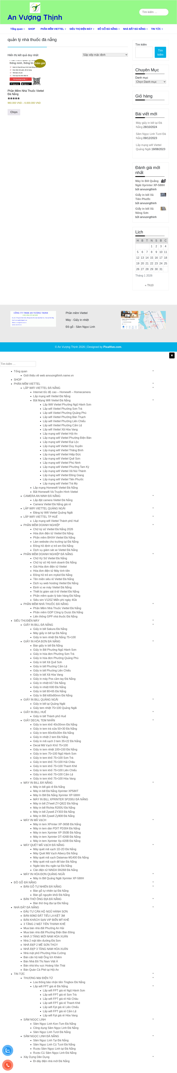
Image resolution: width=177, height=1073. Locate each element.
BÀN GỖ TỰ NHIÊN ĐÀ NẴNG (43, 886)
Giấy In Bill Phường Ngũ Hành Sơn (54, 649)
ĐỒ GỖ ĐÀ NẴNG (108, 29)
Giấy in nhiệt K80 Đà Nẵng (49, 687)
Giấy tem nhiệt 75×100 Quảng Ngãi (55, 707)
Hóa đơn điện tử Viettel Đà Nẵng (53, 533)
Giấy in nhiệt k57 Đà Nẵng (49, 683)
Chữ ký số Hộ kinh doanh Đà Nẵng (55, 562)
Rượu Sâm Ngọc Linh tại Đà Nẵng (54, 1048)
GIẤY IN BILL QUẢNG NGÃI (41, 699)
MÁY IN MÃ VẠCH (35, 820)
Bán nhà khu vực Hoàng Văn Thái (44, 965)
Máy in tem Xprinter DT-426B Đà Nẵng (57, 836)
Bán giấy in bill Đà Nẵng (48, 645)
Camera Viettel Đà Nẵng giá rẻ (52, 504)
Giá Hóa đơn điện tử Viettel (50, 566)
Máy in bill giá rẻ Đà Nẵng (49, 786)
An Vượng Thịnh (35, 17)
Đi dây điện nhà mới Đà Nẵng (51, 1061)
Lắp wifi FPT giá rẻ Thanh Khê (61, 1002)
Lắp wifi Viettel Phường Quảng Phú (64, 412)
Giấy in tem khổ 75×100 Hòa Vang (54, 778)
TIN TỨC (156, 29)
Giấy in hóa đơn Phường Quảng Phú (55, 658)
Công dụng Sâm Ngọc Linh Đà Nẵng (55, 1027)
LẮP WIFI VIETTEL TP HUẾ (41, 516)
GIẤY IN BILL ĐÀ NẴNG (38, 624)
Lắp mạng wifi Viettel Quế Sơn (61, 458)
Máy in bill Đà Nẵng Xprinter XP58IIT (55, 791)
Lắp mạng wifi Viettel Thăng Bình (63, 450)
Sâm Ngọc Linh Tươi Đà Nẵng (52, 1032)
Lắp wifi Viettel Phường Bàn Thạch (64, 417)
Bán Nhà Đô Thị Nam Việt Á (41, 961)
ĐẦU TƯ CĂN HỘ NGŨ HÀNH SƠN (46, 911)
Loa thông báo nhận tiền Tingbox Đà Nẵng (59, 982)
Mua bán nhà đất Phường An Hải (44, 928)
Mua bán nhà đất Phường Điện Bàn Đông (49, 932)
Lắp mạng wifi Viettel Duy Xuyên (63, 446)
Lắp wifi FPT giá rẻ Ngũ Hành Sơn (64, 990)
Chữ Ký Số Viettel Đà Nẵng (50, 558)
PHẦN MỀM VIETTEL (52, 29)
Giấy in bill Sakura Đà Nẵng (50, 628)
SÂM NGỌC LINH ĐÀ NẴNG (41, 1036)
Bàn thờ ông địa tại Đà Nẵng (50, 903)
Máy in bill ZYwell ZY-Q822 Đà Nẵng (55, 803)
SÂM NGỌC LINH (35, 1019)
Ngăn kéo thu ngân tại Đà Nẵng (52, 865)
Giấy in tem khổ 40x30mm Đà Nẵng (55, 724)
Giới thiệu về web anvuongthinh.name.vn (49, 375)
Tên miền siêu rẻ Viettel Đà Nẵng (53, 579)
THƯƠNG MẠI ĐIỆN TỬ (38, 978)
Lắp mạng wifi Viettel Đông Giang (63, 475)
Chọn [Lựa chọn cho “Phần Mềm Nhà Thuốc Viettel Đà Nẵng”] (13, 112)
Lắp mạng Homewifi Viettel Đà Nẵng (55, 487)
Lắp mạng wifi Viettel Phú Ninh (62, 462)
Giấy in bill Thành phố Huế (49, 716)
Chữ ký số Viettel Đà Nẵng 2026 (53, 529)
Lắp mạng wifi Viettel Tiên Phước (63, 479)
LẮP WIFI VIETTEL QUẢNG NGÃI (44, 508)
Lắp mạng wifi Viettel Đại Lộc (61, 441)
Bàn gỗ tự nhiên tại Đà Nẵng (50, 890)
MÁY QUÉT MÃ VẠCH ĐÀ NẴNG (44, 845)
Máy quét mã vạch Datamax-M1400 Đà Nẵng (61, 857)
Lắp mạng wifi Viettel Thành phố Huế (56, 520)
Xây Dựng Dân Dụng (36, 1057)
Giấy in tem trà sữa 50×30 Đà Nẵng (55, 728)
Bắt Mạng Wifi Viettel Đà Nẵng (52, 400)
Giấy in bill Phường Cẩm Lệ (50, 666)
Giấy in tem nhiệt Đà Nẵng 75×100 (54, 637)
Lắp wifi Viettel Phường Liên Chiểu (64, 421)
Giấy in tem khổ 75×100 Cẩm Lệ (53, 774)
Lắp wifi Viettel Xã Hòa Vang (60, 429)
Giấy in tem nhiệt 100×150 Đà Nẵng (55, 749)
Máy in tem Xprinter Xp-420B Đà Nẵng (56, 840)
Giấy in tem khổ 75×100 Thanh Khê (55, 766)
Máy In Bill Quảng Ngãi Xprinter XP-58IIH (58, 878)
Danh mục (141, 77)
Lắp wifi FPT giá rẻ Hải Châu (60, 998)
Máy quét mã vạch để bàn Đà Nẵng (55, 861)
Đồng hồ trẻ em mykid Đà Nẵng (52, 574)
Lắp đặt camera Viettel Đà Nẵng (53, 500)
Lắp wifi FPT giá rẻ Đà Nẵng (50, 986)
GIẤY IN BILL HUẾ (35, 712)
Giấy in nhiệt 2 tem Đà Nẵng (50, 737)
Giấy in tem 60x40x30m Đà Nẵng (53, 732)
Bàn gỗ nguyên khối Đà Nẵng (51, 894)
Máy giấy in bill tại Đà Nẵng (50, 633)
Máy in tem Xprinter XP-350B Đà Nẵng (57, 832)
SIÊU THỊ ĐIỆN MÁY (80, 29)
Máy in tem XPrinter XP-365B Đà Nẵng (57, 824)
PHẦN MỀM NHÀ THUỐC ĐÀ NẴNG (46, 604)
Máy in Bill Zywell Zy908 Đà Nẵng (53, 815)
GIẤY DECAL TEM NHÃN (39, 720)
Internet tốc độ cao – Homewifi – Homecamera (62, 392)
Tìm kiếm (141, 44)
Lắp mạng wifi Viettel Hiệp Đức (62, 454)
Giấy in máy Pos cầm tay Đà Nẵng (54, 678)
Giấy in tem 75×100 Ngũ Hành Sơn (54, 753)
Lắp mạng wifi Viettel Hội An (60, 433)
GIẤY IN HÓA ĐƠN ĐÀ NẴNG (42, 641)
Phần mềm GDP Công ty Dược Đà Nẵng (58, 612)
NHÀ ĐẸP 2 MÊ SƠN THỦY (41, 944)
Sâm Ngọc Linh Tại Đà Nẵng (51, 1040)
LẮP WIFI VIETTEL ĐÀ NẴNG (42, 387)
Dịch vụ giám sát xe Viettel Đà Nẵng (55, 550)
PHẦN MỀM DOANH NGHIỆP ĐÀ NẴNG (48, 554)
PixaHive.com (112, 346)
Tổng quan (16, 29)
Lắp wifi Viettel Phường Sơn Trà (62, 408)
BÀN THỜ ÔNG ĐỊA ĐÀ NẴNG (43, 899)
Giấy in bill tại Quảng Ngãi (49, 703)
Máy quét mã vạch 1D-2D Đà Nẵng (54, 849)
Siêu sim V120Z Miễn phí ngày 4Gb (55, 599)
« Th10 (149, 285)
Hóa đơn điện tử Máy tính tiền (51, 570)
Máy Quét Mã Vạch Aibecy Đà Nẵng (55, 853)
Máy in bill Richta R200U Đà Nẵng (54, 807)
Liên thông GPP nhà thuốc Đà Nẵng (55, 616)
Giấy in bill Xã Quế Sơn (47, 662)
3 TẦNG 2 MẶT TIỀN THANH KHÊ (45, 924)
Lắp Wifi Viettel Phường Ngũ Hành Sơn (67, 404)
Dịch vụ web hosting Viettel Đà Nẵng (55, 583)
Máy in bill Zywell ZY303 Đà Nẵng (54, 811)
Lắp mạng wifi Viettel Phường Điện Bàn (67, 437)
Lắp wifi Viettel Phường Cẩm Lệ (62, 425)
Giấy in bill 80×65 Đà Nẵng (49, 691)
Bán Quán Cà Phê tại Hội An (41, 969)
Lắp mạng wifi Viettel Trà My (60, 483)
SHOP (31, 29)
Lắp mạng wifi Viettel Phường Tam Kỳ (66, 466)
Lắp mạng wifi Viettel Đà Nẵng (51, 396)
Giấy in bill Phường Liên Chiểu (52, 670)
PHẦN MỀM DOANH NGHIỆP (42, 525)
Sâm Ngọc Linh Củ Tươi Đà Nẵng (54, 1044)
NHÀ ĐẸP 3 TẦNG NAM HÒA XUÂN (46, 948)
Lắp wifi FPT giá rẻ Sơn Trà (60, 994)
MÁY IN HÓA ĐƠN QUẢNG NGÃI (44, 874)
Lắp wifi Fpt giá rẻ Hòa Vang (60, 1015)
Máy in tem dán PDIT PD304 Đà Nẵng (56, 828)
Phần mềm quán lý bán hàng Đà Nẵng (56, 595)
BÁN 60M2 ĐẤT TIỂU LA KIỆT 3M (44, 915)
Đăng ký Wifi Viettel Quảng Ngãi (53, 512)
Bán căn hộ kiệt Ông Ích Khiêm (43, 957)
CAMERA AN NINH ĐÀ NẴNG (42, 496)
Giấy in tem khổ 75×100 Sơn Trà (53, 757)
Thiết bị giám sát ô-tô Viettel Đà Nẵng (56, 591)
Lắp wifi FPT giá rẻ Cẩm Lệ (59, 1011)
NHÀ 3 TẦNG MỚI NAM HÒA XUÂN (46, 936)
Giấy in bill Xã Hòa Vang (48, 674)
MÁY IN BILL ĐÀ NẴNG (38, 782)
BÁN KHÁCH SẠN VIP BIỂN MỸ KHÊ (46, 919)
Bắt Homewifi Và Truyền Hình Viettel (55, 491)
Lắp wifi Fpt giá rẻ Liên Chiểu (61, 1007)
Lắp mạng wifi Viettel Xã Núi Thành (64, 471)
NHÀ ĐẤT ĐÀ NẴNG (134, 29)
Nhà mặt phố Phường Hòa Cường (45, 953)
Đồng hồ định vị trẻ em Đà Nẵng (53, 545)
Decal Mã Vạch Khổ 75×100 (50, 745)
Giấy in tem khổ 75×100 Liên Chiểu (55, 770)
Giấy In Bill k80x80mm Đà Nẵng (52, 695)
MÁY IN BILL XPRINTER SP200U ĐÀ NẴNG (60, 799)
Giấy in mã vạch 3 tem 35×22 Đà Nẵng (57, 741)
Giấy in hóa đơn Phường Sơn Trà (53, 653)
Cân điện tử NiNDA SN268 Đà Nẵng (55, 870)
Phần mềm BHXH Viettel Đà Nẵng (54, 537)
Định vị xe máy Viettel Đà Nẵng (52, 587)
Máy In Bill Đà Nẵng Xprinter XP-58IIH (56, 795)
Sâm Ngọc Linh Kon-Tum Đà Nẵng (54, 1023)
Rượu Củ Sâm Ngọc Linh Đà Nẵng (54, 1052)
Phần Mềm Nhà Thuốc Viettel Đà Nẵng (57, 608)
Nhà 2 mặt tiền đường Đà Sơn (42, 940)
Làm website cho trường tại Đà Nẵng (55, 541)
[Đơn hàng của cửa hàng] (105, 55)
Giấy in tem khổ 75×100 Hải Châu (54, 761)
